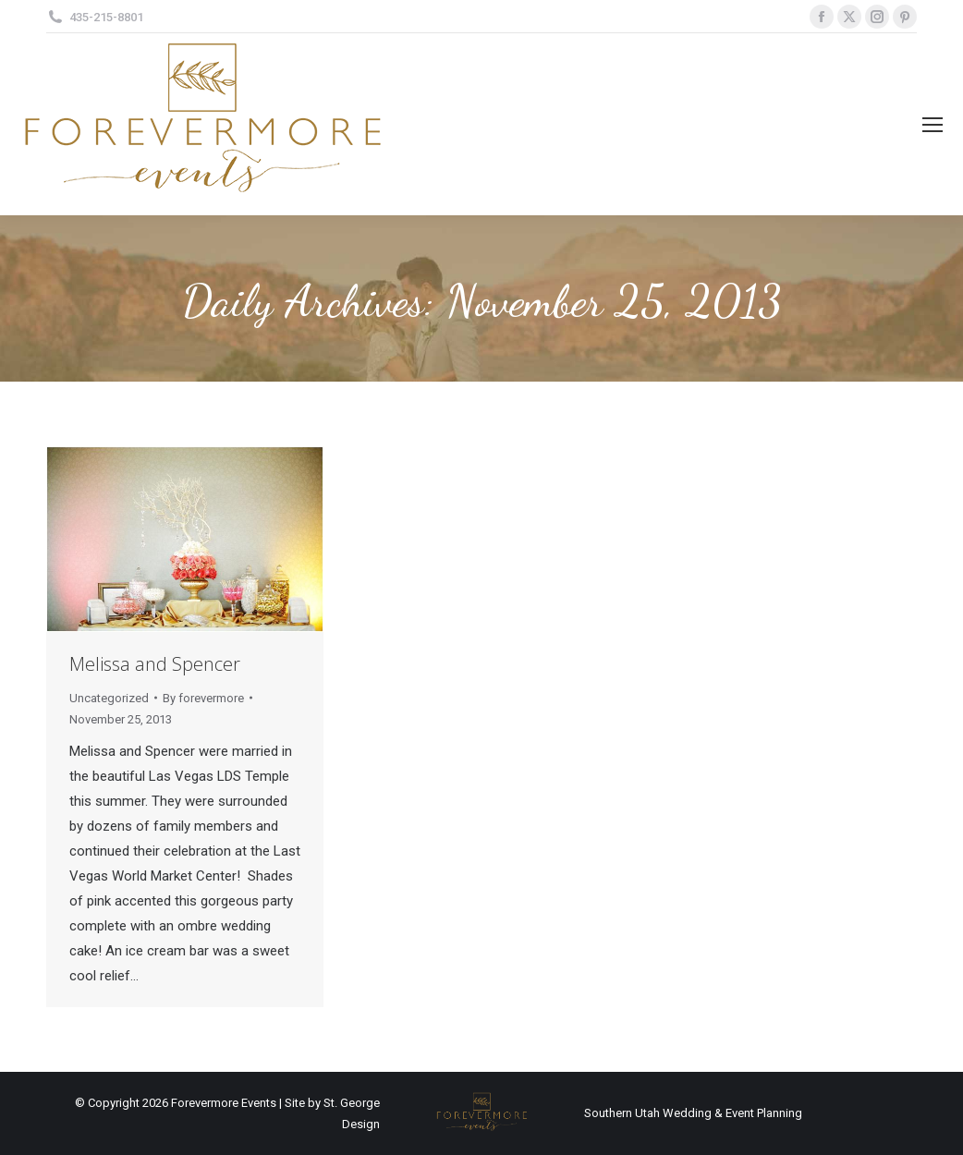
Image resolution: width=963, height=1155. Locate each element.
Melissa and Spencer (154, 663)
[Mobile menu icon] (932, 125)
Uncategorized (109, 698)
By (203, 698)
